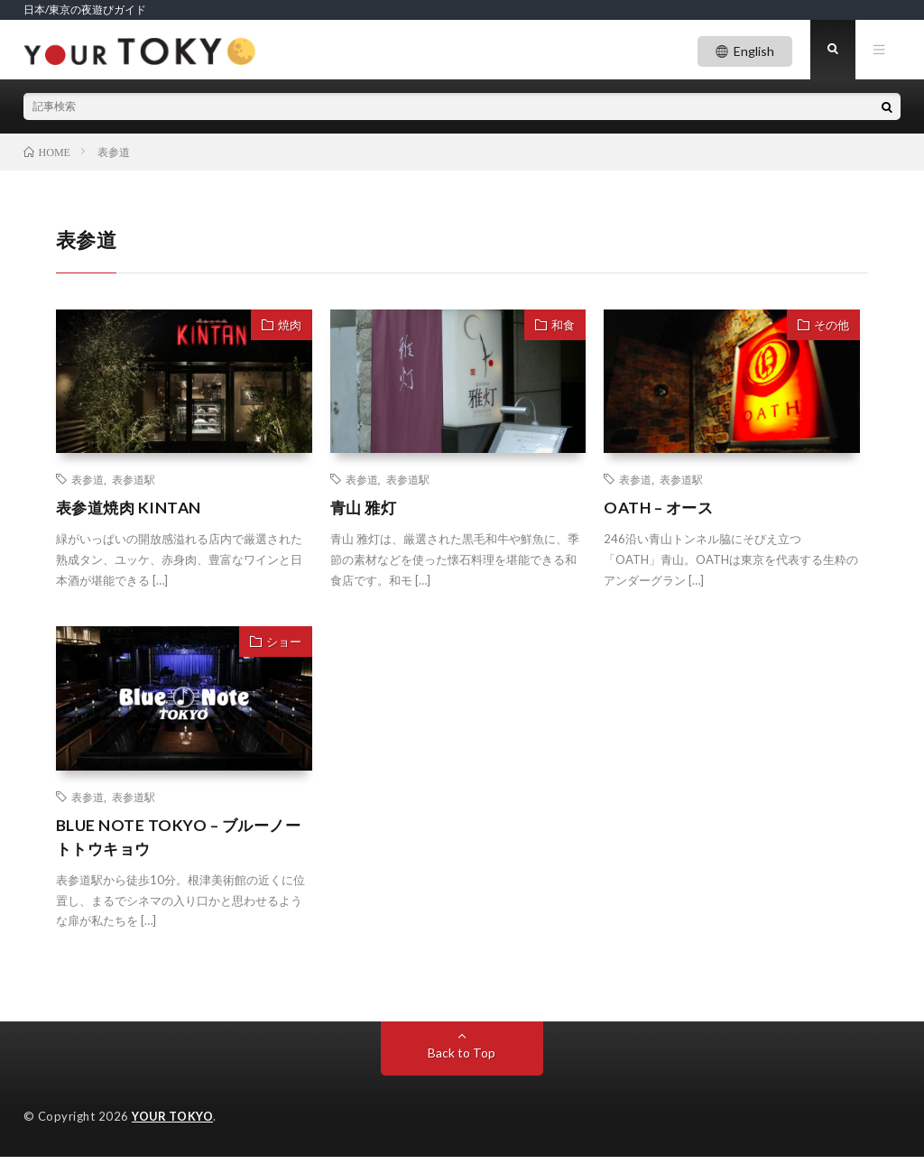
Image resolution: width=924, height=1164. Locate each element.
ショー (283, 647)
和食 (563, 328)
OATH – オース (660, 512)
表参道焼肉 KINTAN (131, 512)
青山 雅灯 (365, 512)
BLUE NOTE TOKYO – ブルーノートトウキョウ (182, 842)
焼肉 (289, 328)
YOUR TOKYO (173, 1123)
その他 (831, 328)
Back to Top (461, 1059)
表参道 (87, 483)
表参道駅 (133, 483)
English (754, 51)
